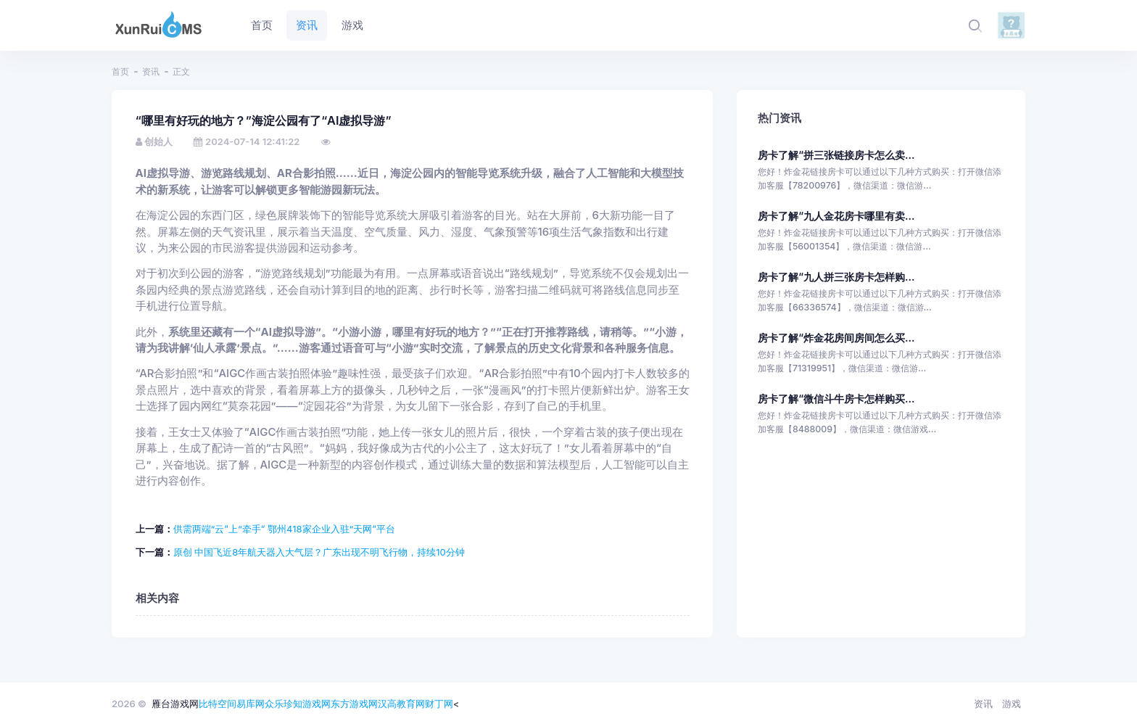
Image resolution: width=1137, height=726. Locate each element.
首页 (120, 71)
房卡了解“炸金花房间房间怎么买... (836, 337)
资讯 (151, 71)
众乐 (274, 703)
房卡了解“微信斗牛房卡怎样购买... (836, 398)
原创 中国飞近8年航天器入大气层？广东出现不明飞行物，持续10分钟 (319, 552)
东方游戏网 (354, 703)
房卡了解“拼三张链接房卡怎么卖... (836, 155)
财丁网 (439, 703)
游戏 (1011, 703)
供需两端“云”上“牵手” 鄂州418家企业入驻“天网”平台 (284, 529)
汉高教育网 (401, 703)
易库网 (250, 703)
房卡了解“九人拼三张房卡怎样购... (836, 277)
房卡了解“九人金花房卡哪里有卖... (836, 216)
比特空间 (217, 703)
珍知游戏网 (307, 703)
